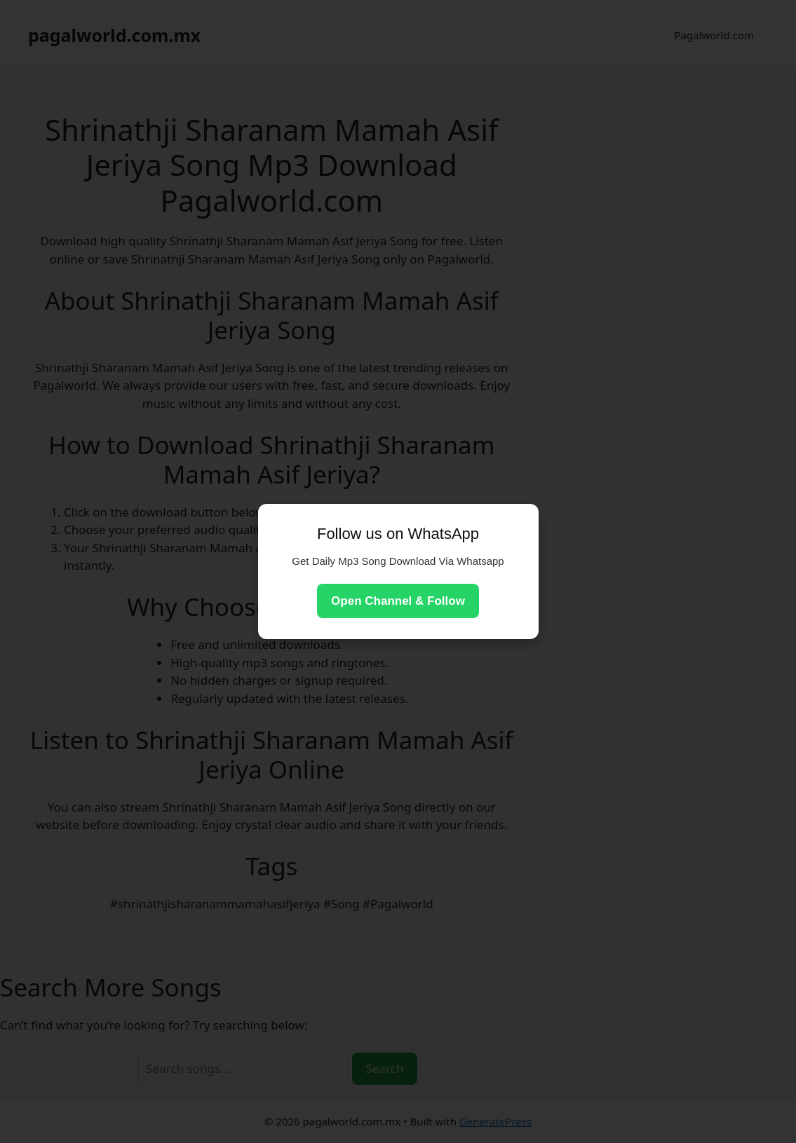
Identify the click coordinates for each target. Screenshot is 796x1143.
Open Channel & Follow (398, 601)
